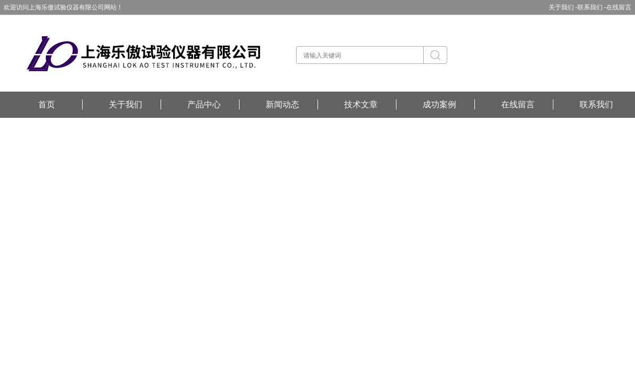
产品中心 (204, 104)
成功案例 (439, 104)
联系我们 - (591, 7)
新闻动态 (282, 104)
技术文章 (361, 104)
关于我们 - (563, 7)
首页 (46, 104)
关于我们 (125, 104)
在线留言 (618, 7)
